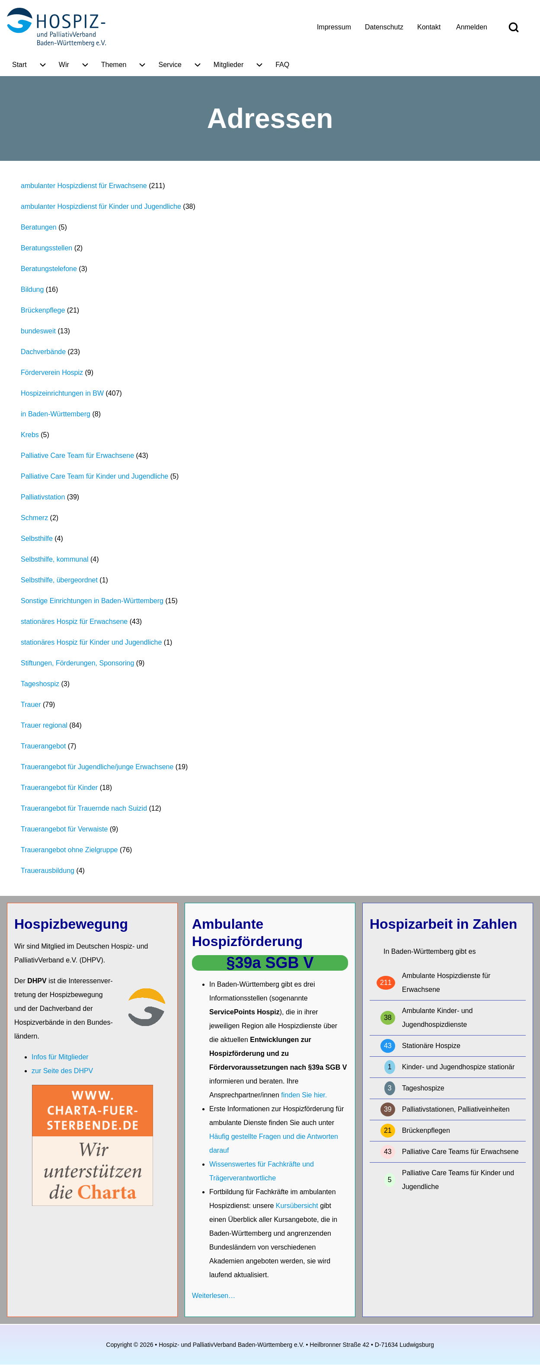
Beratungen (39, 227)
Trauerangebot (43, 746)
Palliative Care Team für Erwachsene (77, 455)
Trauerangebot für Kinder (59, 787)
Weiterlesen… (213, 1295)
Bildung (32, 289)
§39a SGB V (269, 963)
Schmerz (34, 517)
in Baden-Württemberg (55, 414)
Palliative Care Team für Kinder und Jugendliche (94, 476)
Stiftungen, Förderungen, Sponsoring (77, 663)
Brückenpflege (43, 310)
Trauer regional (44, 725)
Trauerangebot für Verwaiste (64, 829)
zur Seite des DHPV (62, 1070)
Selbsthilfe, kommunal (55, 559)
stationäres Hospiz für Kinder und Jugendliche (91, 642)
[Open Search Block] (513, 27)
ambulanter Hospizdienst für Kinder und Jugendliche (101, 206)
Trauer (31, 704)
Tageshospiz (40, 683)
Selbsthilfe (37, 538)
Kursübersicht (298, 1205)
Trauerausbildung (47, 870)
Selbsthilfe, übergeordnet (59, 580)
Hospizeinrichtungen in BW (62, 393)
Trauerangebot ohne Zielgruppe (69, 850)
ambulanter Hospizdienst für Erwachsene (84, 185)
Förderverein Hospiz (52, 372)
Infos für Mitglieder (60, 1057)
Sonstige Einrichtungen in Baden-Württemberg (92, 600)
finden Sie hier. (304, 1095)
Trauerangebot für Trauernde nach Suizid (84, 808)
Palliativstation (43, 497)
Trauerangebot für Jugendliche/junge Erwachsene (97, 766)
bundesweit (38, 331)
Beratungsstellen (46, 248)
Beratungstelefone (49, 268)
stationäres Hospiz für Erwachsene (74, 621)
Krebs (30, 434)
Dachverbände (43, 351)
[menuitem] (334, 27)
